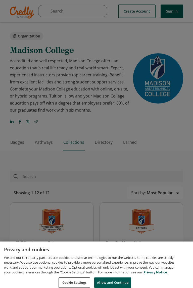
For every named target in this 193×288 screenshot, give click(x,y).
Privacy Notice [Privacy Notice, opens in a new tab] (155, 275)
